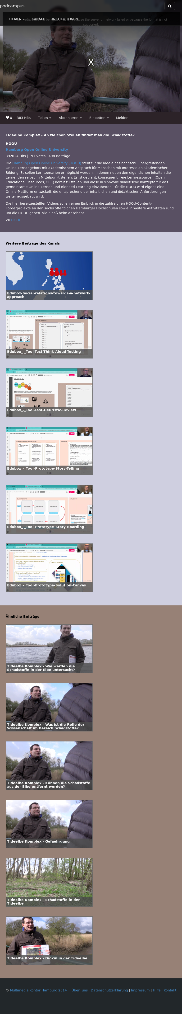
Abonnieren (70, 118)
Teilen (44, 118)
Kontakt (170, 990)
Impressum (140, 990)
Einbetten (99, 118)
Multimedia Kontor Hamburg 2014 (38, 990)
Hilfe (157, 990)
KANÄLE (38, 19)
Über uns (80, 990)
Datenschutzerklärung (109, 990)
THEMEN (16, 19)
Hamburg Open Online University (37, 150)
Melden (122, 118)
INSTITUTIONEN (65, 19)
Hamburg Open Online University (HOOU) (46, 163)
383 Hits (24, 118)
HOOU (16, 220)
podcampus (12, 6)
